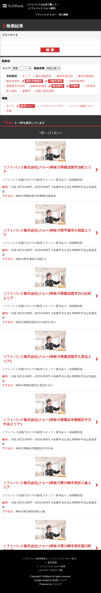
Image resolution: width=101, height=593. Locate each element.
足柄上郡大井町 (45, 90)
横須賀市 (58, 85)
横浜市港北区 (65, 76)
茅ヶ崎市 (11, 90)
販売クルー (27, 105)
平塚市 (74, 85)
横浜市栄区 (13, 81)
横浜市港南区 (86, 76)
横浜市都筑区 (34, 81)
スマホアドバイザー (52, 105)
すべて (26, 76)
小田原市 (90, 85)
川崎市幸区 (55, 81)
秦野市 (26, 90)
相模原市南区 (38, 85)
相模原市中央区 (15, 85)
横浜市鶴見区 (44, 76)
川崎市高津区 (77, 81)
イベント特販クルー (81, 105)
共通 (9, 110)
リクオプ (56, 584)
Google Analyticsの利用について (50, 580)
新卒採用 (52, 562)
